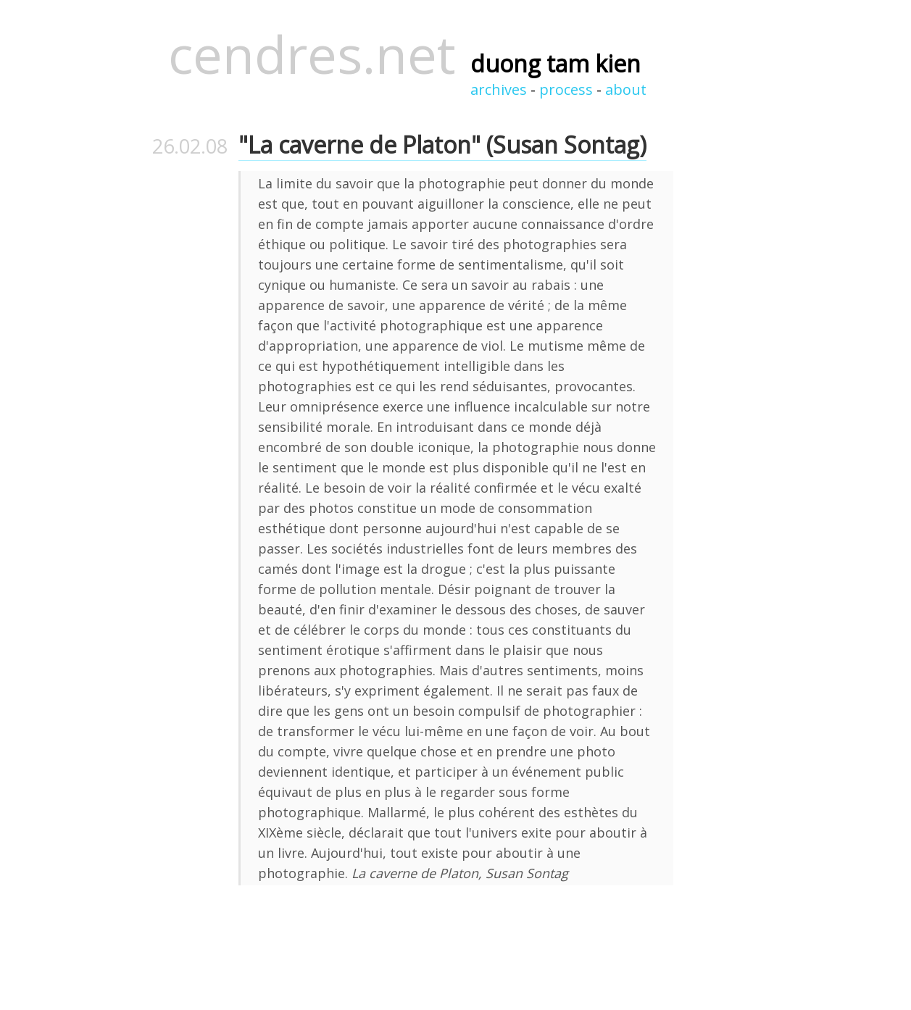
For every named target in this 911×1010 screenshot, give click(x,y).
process (566, 89)
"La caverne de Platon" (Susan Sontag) (442, 144)
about (625, 89)
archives (498, 89)
